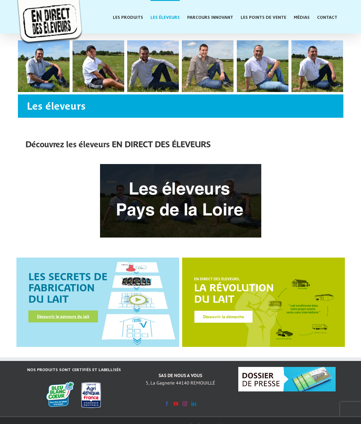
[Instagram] (184, 403)
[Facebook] (167, 403)
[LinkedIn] (193, 403)
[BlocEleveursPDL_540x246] (180, 166)
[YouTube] (175, 403)
